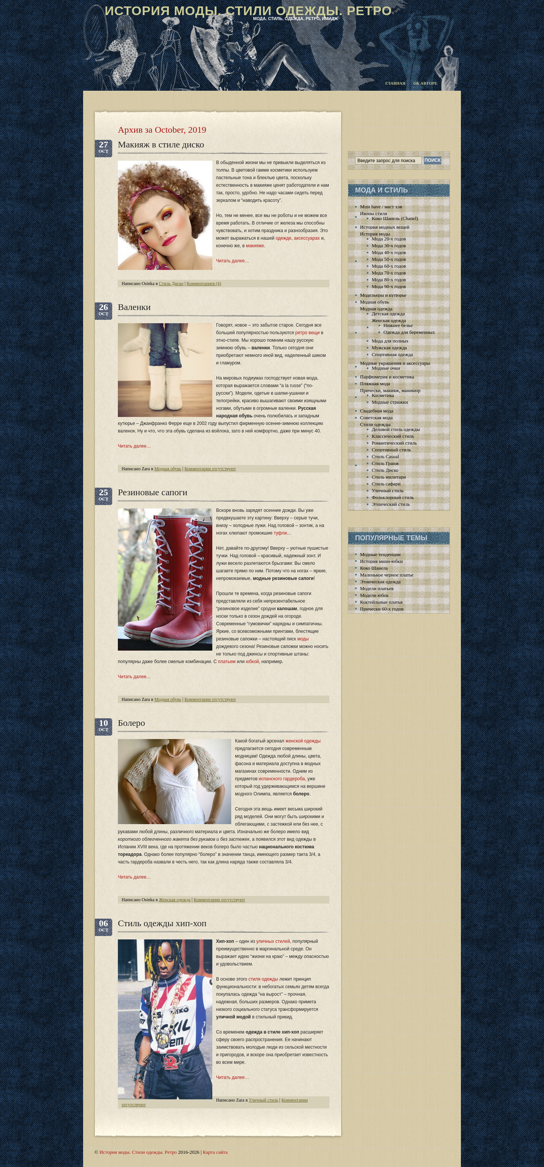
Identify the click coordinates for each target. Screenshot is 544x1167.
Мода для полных (390, 341)
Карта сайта (215, 1152)
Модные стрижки (390, 402)
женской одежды (303, 741)
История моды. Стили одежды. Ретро (248, 10)
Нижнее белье (398, 325)
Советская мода (376, 417)
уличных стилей (273, 941)
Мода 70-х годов (389, 273)
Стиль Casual (385, 456)
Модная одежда (376, 309)
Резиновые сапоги (152, 492)
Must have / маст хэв (381, 206)
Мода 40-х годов (389, 252)
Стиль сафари (386, 484)
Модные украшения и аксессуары (395, 363)
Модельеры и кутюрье (383, 295)
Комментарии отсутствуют (210, 468)
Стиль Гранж (385, 463)
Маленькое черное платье (387, 575)
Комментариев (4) (204, 283)
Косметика (383, 395)
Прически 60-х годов (381, 609)
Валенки (134, 307)
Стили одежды (375, 424)
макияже (255, 245)
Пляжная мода (375, 383)
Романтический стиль (394, 443)
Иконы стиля (373, 213)
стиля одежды (263, 979)
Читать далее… (232, 260)
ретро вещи (307, 332)
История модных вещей (385, 227)
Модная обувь (168, 468)
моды (303, 639)
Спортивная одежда (392, 354)
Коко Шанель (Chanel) (395, 218)
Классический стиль (393, 436)
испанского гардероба (282, 778)
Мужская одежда (389, 347)
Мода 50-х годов (389, 259)
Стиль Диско (171, 283)
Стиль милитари (389, 477)
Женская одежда (175, 899)
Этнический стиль (391, 504)
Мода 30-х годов (389, 245)
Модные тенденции (380, 554)
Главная (395, 83)
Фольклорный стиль (393, 497)
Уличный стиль (263, 1100)
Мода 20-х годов (389, 239)
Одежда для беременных (409, 332)
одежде (284, 238)
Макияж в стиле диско (161, 144)
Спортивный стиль (391, 450)
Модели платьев (377, 588)
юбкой (252, 661)
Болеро (131, 723)
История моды (375, 234)
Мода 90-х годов (389, 286)
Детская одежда (388, 313)
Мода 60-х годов (389, 266)
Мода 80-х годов (389, 279)
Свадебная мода (376, 411)
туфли (280, 533)
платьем (227, 661)
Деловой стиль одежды (396, 429)
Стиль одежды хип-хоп (162, 923)
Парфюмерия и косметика (387, 377)
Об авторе (425, 83)
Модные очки (386, 368)
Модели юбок (374, 595)
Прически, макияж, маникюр (390, 390)
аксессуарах (307, 238)
